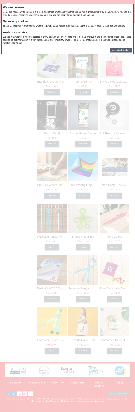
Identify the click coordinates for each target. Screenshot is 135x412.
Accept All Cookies (121, 50)
